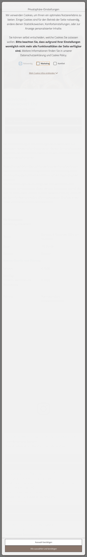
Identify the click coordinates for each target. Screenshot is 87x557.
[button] (43, 73)
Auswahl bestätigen (43, 542)
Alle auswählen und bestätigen (43, 548)
